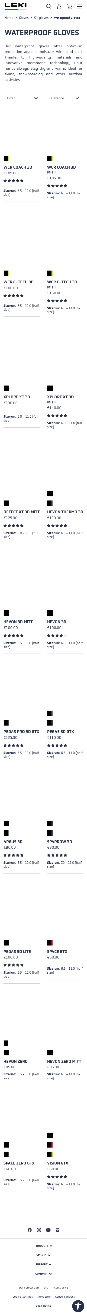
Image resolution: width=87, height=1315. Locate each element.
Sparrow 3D (59, 841)
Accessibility (60, 1287)
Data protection (29, 1287)
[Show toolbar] (78, 1306)
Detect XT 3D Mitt (21, 512)
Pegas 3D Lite (17, 951)
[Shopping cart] (69, 6)
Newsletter (44, 1296)
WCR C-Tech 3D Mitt (62, 285)
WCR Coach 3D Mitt (61, 170)
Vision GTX (57, 1163)
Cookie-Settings (23, 1296)
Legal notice (43, 1305)
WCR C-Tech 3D (18, 282)
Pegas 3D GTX (60, 731)
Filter (11, 98)
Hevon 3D (56, 621)
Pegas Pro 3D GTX (21, 731)
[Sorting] (64, 98)
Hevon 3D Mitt (18, 621)
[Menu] (79, 6)
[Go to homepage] (15, 6)
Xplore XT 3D (16, 397)
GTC (45, 1287)
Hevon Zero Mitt (64, 1061)
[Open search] (49, 6)
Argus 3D (13, 841)
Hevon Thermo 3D (65, 512)
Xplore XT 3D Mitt (60, 400)
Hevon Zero (15, 1061)
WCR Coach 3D (17, 167)
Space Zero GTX (19, 1163)
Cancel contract (65, 1296)
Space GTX (57, 951)
